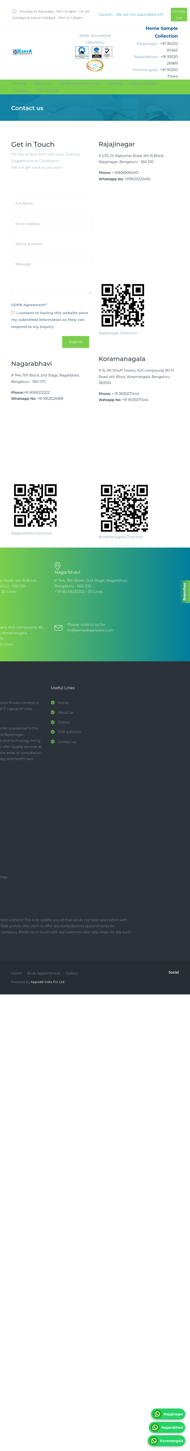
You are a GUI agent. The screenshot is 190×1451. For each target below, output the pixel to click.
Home (19, 83)
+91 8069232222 (37, 392)
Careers (21, 90)
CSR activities (143, 83)
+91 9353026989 (50, 398)
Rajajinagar (168, 1414)
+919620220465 (137, 179)
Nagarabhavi (167, 1427)
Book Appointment (80, 83)
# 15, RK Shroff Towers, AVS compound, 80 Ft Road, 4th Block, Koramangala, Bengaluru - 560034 (136, 376)
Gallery (114, 83)
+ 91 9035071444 (125, 394)
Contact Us (47, 90)
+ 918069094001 (125, 173)
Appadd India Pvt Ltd (47, 982)
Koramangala (166, 1440)
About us (43, 83)
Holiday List (179, 14)
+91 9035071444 (135, 400)
